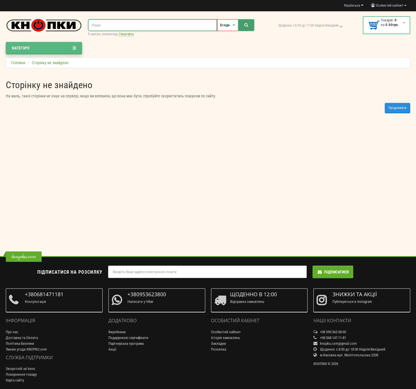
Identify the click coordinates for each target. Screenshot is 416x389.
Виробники (117, 332)
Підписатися (333, 272)
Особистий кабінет (226, 332)
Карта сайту (15, 380)
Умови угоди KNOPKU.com (26, 349)
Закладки (218, 343)
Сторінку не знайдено (50, 62)
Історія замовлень (225, 338)
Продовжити (397, 108)
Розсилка (218, 349)
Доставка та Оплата (22, 338)
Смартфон (126, 34)
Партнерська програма (126, 343)
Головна (18, 62)
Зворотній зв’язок (20, 368)
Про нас (12, 332)
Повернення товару (21, 374)
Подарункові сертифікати (128, 338)
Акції (112, 349)
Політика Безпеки (20, 343)
